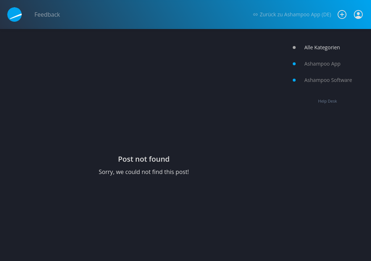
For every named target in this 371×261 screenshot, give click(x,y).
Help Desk (327, 101)
